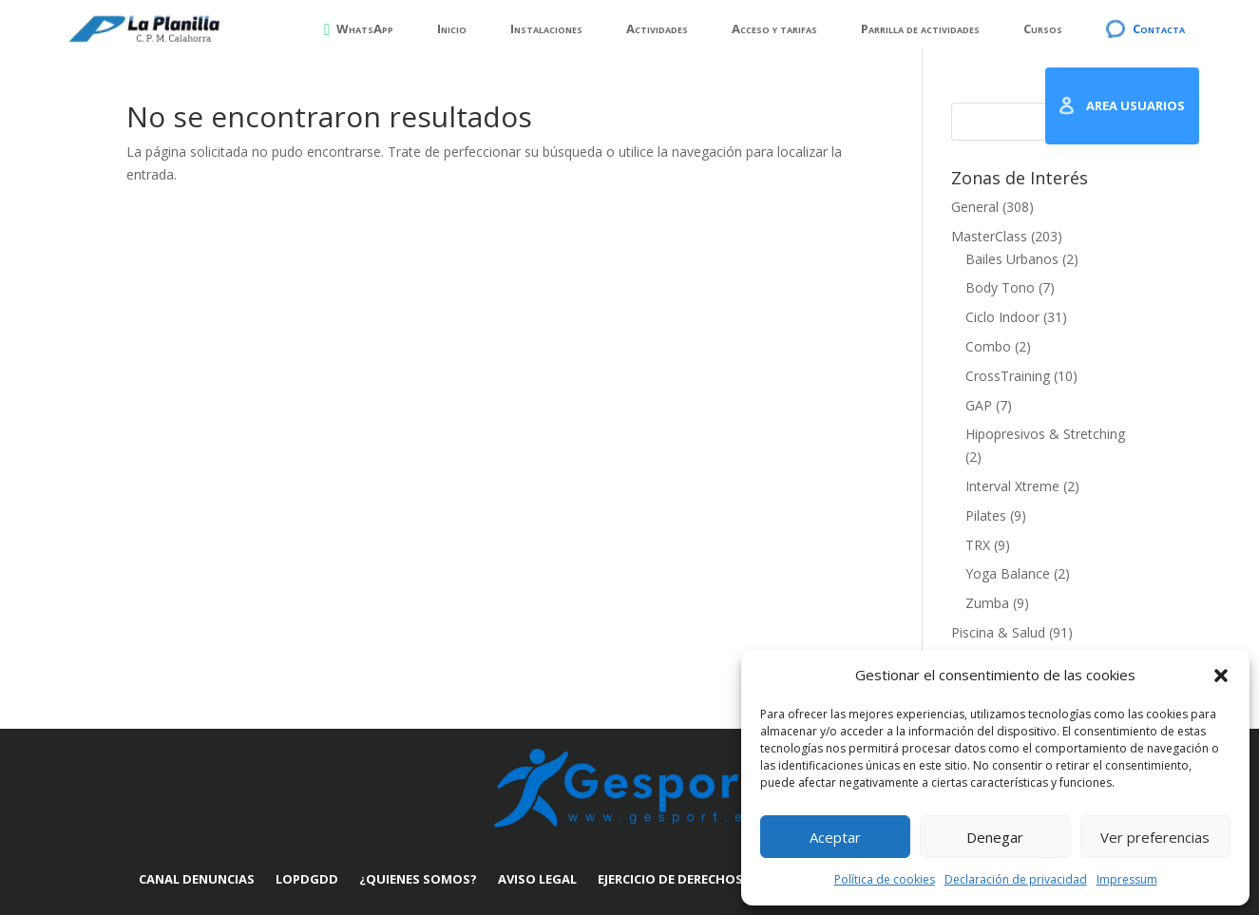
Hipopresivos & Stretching (1045, 434)
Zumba (987, 603)
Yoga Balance (1007, 573)
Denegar (994, 837)
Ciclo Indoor (1002, 317)
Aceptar (835, 837)
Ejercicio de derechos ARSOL (692, 878)
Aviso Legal (537, 878)
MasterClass (989, 236)
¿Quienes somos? (418, 878)
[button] (1220, 675)
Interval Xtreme (1012, 486)
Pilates (985, 515)
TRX (977, 545)
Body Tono (1000, 287)
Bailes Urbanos (1012, 259)
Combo (988, 346)
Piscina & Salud (998, 632)
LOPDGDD (307, 878)
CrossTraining (1007, 376)
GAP (978, 405)
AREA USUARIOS (1135, 105)
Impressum (1127, 879)
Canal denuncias (197, 878)
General (975, 207)
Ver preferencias (1155, 837)
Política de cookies (884, 879)
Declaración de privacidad (1015, 879)
